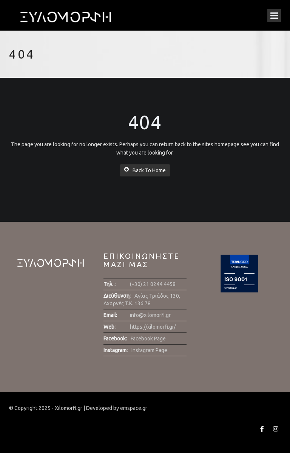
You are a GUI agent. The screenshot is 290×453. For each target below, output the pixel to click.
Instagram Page (149, 350)
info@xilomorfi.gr (150, 315)
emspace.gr (133, 408)
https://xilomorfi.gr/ (153, 327)
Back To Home (145, 170)
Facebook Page (148, 338)
